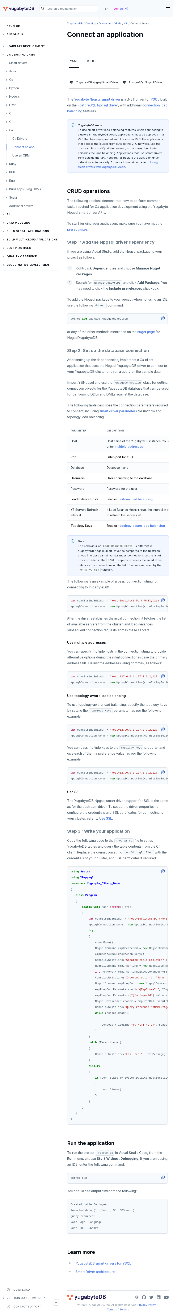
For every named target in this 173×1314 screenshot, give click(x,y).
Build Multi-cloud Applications (32, 239)
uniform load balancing (135, 499)
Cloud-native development (29, 264)
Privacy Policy (147, 1304)
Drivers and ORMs (21, 54)
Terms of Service (118, 1309)
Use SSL (105, 818)
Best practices (19, 248)
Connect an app (23, 147)
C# (11, 130)
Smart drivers (18, 63)
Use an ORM (21, 155)
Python (14, 88)
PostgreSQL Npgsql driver (97, 105)
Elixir (12, 105)
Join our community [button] (26, 1298)
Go (11, 79)
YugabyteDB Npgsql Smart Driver (94, 82)
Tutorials (15, 34)
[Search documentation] (68, 8)
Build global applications (28, 231)
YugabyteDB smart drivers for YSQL (103, 1263)
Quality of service (22, 256)
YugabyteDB (75, 23)
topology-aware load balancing (141, 525)
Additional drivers (21, 206)
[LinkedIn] (159, 1297)
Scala (13, 197)
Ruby (12, 164)
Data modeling (18, 222)
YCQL (90, 61)
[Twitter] (151, 1297)
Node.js (14, 96)
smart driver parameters (118, 411)
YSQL (74, 61)
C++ (12, 121)
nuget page (146, 332)
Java (12, 71)
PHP (12, 172)
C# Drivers (19, 138)
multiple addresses (129, 446)
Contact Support (24, 1306)
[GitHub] (144, 1297)
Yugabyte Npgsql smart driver (97, 99)
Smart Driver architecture (95, 1272)
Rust (12, 180)
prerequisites (77, 229)
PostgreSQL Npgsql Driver (142, 82)
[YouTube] (166, 1297)
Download (18, 1289)
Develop (13, 26)
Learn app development (26, 46)
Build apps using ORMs (25, 189)
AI (8, 214)
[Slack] (137, 1297)
